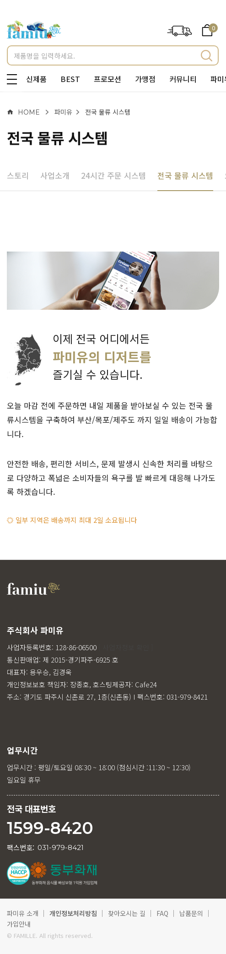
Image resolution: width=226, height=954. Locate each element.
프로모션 (107, 78)
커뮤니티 (183, 78)
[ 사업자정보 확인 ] (125, 647)
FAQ (162, 913)
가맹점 (145, 78)
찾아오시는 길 (126, 913)
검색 (206, 55)
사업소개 (55, 175)
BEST (70, 78)
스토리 (18, 175)
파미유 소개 (22, 913)
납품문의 (191, 913)
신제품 (36, 78)
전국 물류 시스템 (107, 111)
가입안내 (19, 923)
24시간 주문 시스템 (113, 175)
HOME (23, 112)
